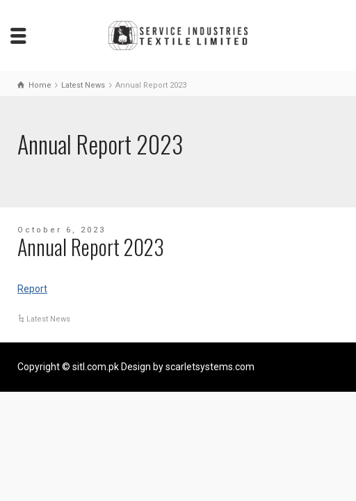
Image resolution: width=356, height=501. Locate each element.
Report (32, 288)
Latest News (48, 319)
